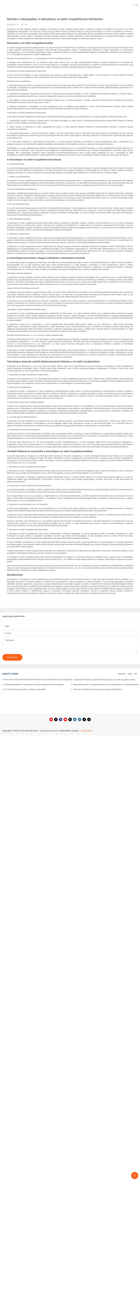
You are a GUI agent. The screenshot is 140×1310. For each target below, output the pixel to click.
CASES (130, 674)
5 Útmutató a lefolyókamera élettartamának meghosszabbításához (97, 689)
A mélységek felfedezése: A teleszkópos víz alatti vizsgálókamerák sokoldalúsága (34, 684)
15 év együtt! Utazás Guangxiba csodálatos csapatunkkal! (25, 689)
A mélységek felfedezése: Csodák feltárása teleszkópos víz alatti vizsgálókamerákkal (104, 680)
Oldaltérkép (85, 730)
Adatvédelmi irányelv (70, 730)
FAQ (135, 674)
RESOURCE (121, 674)
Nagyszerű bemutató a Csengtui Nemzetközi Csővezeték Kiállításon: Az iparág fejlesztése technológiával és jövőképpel (105, 684)
